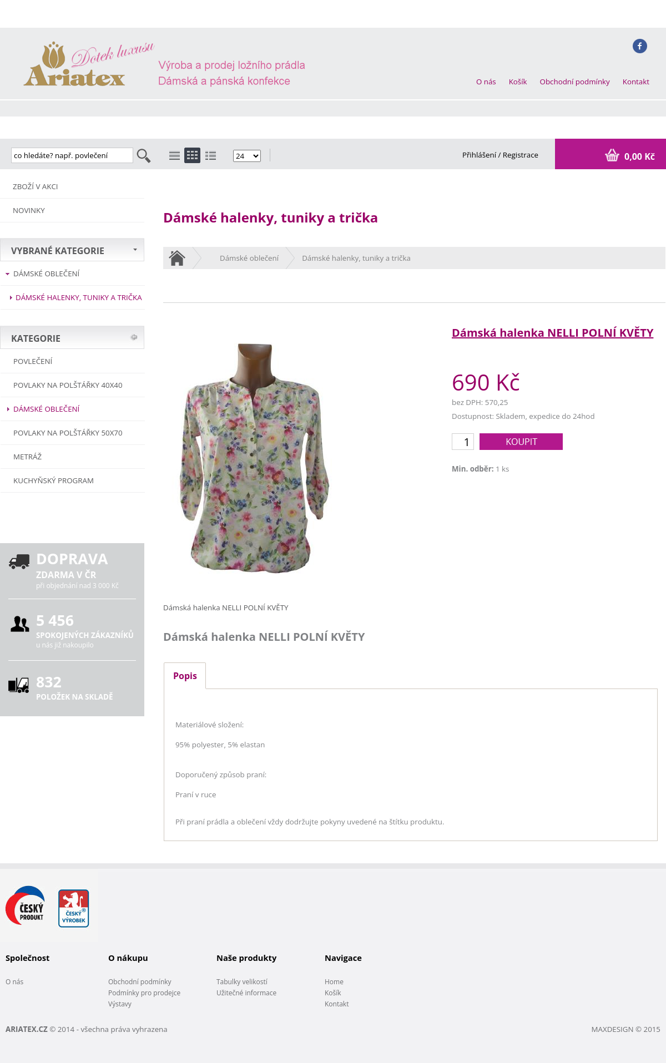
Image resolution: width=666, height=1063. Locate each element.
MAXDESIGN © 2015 (626, 1029)
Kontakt (636, 82)
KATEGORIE (35, 338)
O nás (486, 82)
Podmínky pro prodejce (144, 993)
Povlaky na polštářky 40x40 (68, 385)
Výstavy (120, 1004)
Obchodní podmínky (575, 82)
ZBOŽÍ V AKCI (35, 186)
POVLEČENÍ (32, 361)
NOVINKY (29, 210)
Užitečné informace (246, 993)
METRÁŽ (27, 457)
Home (334, 981)
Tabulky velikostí (242, 981)
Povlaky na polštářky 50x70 (68, 433)
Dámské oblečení (46, 274)
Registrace (520, 155)
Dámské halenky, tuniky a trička (79, 297)
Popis (185, 676)
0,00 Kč (638, 156)
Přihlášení (480, 155)
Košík (518, 82)
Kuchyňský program (53, 480)
